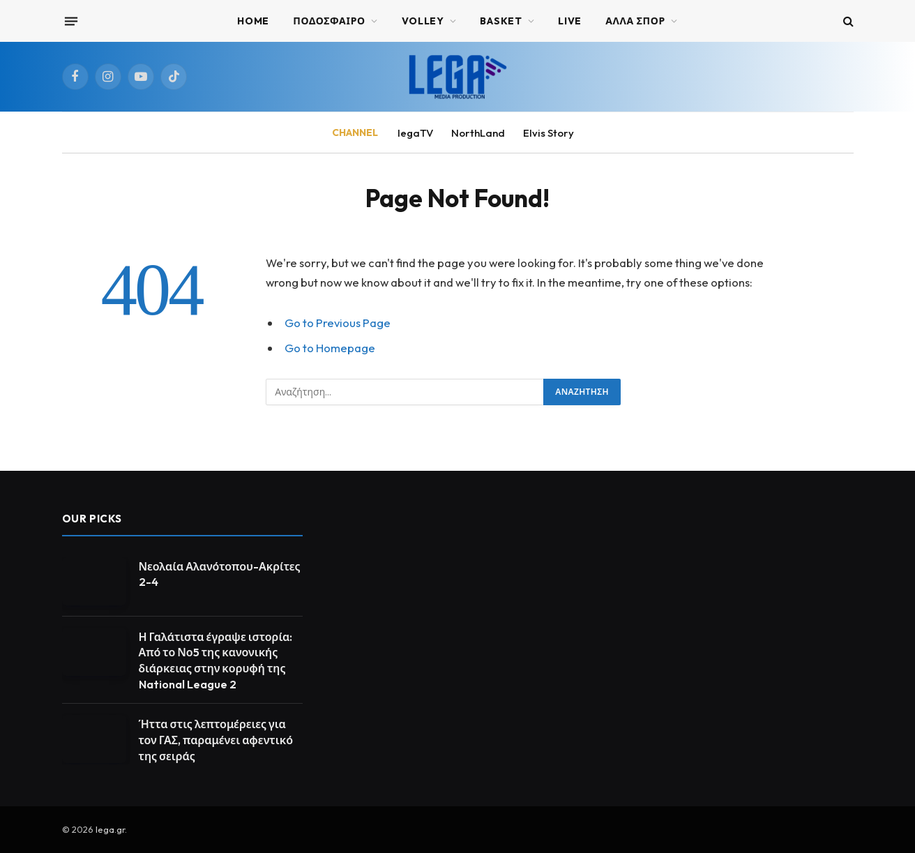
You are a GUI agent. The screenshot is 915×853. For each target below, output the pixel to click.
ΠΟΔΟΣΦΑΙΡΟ (329, 21)
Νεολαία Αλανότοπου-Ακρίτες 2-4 (220, 574)
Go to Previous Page (338, 322)
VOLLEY (423, 21)
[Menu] (70, 21)
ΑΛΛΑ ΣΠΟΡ (635, 21)
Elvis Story (548, 132)
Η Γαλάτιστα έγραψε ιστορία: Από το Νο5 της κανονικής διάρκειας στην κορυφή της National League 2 (216, 661)
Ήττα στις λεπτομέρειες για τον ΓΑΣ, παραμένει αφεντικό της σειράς (216, 740)
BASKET (501, 21)
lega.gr (110, 829)
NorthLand (478, 132)
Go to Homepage (330, 347)
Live (570, 21)
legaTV (415, 132)
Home (253, 21)
